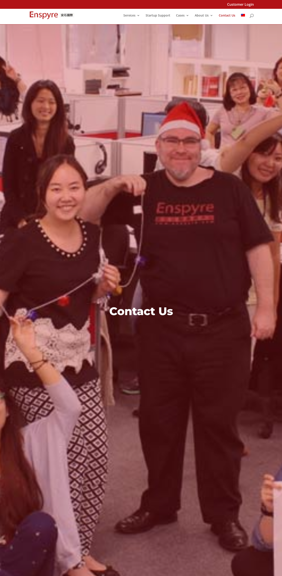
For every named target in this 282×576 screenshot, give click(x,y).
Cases (180, 15)
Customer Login (240, 5)
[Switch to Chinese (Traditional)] (243, 19)
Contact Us (227, 15)
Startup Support (158, 15)
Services (129, 15)
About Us (202, 15)
